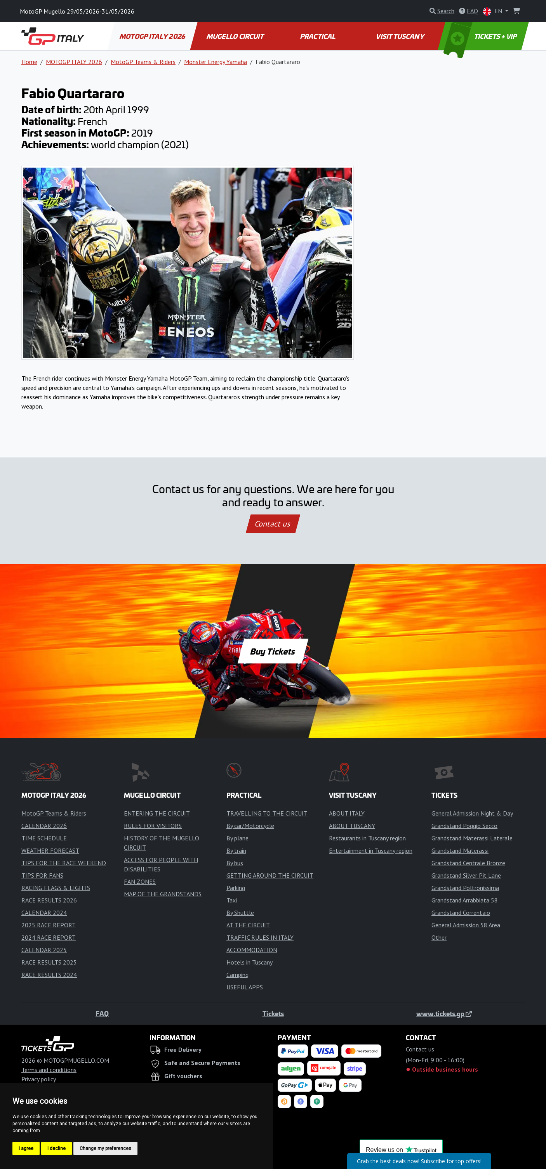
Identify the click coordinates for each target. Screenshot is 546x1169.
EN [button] (493, 11)
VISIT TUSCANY (400, 36)
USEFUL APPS (244, 987)
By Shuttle (240, 912)
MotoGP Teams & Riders (143, 62)
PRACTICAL (318, 36)
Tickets (273, 1013)
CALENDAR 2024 (44, 912)
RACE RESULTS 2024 (49, 974)
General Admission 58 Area (465, 925)
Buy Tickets (273, 651)
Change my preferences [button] (105, 1148)
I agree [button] (26, 1148)
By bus (234, 863)
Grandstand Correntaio (460, 912)
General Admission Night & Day (472, 813)
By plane (237, 838)
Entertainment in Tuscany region (370, 850)
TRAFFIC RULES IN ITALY (260, 937)
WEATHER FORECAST (50, 850)
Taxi (231, 900)
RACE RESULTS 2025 (49, 962)
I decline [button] (56, 1148)
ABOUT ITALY (347, 813)
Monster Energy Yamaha (215, 62)
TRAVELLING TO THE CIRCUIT (267, 813)
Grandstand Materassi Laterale (472, 838)
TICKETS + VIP (480, 36)
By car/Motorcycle (250, 826)
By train (236, 850)
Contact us (273, 524)
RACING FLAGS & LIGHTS (55, 888)
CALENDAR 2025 (44, 950)
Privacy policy (38, 1079)
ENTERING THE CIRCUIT (157, 813)
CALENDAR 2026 (44, 826)
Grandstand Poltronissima (465, 888)
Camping (237, 974)
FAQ (102, 1013)
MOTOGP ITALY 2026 (153, 36)
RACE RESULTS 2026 (49, 900)
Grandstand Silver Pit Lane (466, 875)
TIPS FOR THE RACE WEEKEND (63, 863)
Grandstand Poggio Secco (464, 826)
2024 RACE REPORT (48, 937)
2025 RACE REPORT (48, 925)
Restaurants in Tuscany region (367, 838)
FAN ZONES (140, 881)
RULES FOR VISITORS (153, 826)
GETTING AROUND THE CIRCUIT (269, 875)
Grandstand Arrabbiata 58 (464, 900)
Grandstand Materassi (460, 850)
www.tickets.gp (444, 1013)
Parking (235, 888)
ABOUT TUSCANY (352, 826)
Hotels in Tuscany (249, 962)
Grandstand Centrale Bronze (468, 863)
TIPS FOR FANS (42, 875)
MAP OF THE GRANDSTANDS (163, 894)
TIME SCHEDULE (44, 838)
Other (439, 937)
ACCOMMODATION (251, 950)
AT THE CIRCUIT (248, 925)
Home (29, 62)
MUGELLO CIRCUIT (235, 36)
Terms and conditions (49, 1070)
